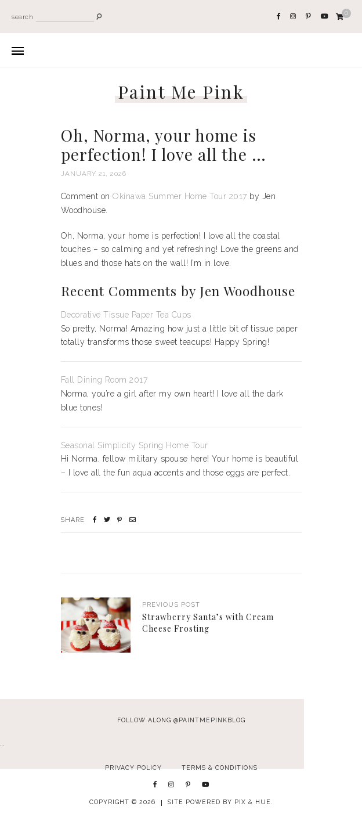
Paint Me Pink (181, 91)
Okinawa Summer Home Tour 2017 (180, 196)
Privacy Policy (133, 767)
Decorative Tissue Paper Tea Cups (126, 314)
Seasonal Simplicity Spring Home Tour (134, 445)
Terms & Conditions (220, 767)
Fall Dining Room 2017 (104, 379)
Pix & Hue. (253, 801)
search (22, 17)
